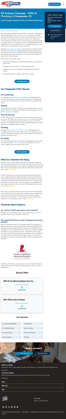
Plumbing (26, 337)
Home (2, 30)
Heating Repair (28, 323)
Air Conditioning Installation (9, 323)
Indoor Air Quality (28, 328)
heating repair (39, 110)
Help (3, 389)
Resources (5, 385)
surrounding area (21, 35)
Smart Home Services (29, 332)
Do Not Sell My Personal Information (11, 412)
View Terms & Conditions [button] (22, 284)
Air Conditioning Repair (8, 328)
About (3, 382)
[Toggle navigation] (63, 4)
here (8, 267)
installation (25, 97)
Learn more (4, 370)
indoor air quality (18, 142)
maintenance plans (26, 119)
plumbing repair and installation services (17, 130)
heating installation (8, 111)
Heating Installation (7, 337)
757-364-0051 (55, 26)
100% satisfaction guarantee (14, 49)
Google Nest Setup (7, 332)
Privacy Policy (25, 412)
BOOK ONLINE (55, 30)
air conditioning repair (14, 97)
